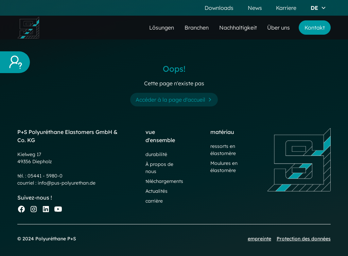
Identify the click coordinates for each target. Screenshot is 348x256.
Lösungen (161, 27)
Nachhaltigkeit (238, 27)
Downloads (219, 7)
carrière (154, 201)
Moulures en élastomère (224, 166)
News (255, 7)
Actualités (156, 191)
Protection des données (304, 239)
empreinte (259, 239)
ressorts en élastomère (223, 149)
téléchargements (164, 181)
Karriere (286, 7)
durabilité (156, 154)
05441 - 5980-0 (45, 176)
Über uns (278, 27)
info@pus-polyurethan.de (66, 183)
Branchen (197, 27)
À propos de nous (159, 167)
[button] (318, 8)
